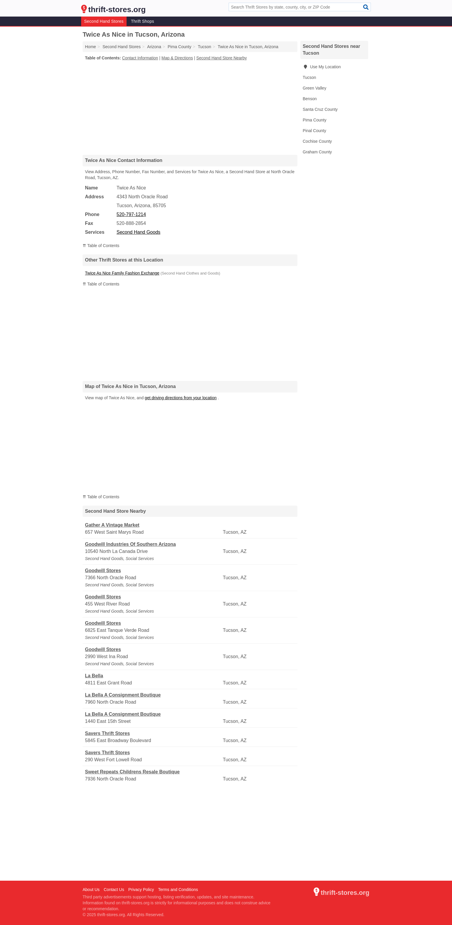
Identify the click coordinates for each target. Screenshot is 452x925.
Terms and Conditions (178, 889)
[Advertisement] (190, 107)
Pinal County (314, 130)
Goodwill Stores (103, 570)
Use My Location (322, 66)
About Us (91, 889)
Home (90, 46)
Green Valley (314, 88)
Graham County (317, 152)
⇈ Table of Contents (101, 245)
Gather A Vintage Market (112, 525)
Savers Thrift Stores (107, 733)
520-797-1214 (131, 214)
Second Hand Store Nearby (221, 58)
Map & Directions (177, 58)
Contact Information (140, 58)
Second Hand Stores (104, 21)
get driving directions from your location (181, 397)
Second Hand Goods (139, 232)
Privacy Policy (141, 889)
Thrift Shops (142, 21)
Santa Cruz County (320, 109)
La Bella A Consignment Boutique (123, 694)
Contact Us (114, 889)
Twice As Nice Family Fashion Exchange (122, 273)
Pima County (314, 120)
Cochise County (317, 141)
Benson (310, 98)
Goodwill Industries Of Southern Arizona (130, 544)
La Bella (94, 675)
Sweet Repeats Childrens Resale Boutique (132, 771)
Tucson (309, 77)
